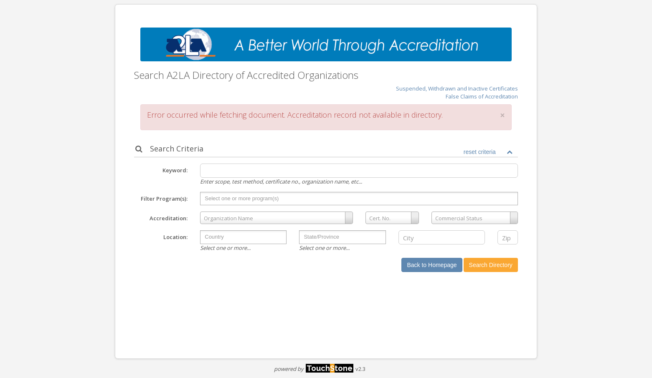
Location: (175, 237)
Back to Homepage (432, 265)
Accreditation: (169, 218)
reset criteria (480, 152)
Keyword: (175, 170)
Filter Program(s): (164, 198)
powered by (313, 369)
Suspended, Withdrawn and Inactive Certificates (457, 88)
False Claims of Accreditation (482, 96)
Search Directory (490, 265)
